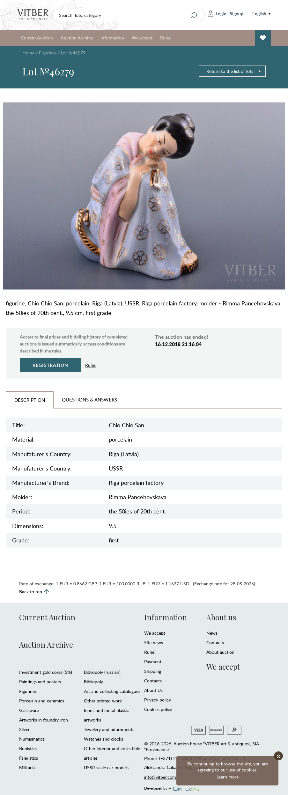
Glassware (29, 710)
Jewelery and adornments (109, 729)
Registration (51, 365)
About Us (153, 690)
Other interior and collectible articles (112, 753)
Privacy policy (157, 700)
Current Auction (37, 38)
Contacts (153, 681)
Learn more (228, 777)
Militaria (27, 767)
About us (221, 617)
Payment (152, 662)
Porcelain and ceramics (41, 701)
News (212, 633)
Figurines (47, 53)
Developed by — (171, 786)
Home (28, 53)
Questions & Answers (89, 399)
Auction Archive (77, 38)
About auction (220, 652)
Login (217, 13)
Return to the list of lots (233, 71)
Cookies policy (158, 709)
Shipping (152, 671)
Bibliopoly (93, 682)
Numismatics (32, 739)
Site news (153, 642)
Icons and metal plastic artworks (106, 715)
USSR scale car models (106, 767)
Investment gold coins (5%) (45, 672)
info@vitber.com (160, 777)
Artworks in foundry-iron (43, 720)
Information (112, 38)
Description (29, 400)
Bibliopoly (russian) (102, 672)
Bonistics (28, 748)
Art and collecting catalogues (112, 691)
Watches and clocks (103, 739)
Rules (165, 38)
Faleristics (28, 758)
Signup (236, 13)
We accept (142, 38)
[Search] (194, 15)
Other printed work (103, 701)
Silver (24, 729)
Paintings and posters (40, 682)
